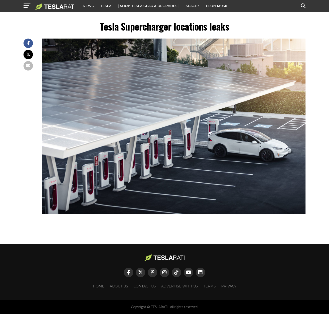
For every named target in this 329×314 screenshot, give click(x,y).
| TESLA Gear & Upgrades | (149, 6)
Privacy (228, 286)
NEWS (88, 6)
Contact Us (144, 286)
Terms (209, 286)
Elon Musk (216, 6)
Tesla (105, 6)
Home (98, 286)
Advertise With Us (179, 286)
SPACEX (193, 6)
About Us (119, 286)
